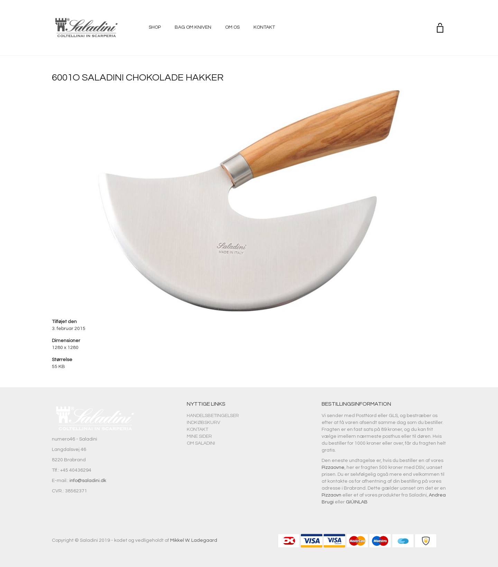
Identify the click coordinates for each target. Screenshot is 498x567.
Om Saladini (201, 443)
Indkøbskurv (203, 422)
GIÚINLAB (357, 502)
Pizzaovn (331, 495)
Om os (232, 27)
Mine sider (199, 436)
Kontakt (264, 27)
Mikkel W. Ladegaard (193, 540)
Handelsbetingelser (213, 415)
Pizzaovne (333, 467)
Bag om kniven (193, 27)
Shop (155, 27)
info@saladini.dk (88, 480)
